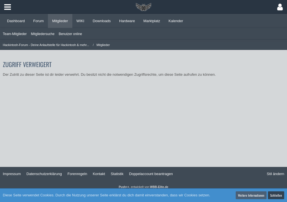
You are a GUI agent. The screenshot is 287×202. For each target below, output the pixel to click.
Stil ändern (275, 174)
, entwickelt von (143, 187)
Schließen (276, 195)
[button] (7, 7)
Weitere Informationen (251, 195)
